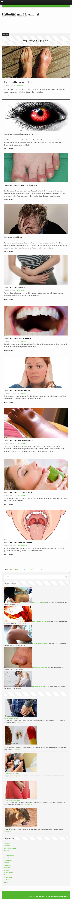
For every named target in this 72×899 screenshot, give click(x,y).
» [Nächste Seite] (44, 569)
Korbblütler (7, 867)
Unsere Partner (8, 877)
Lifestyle (6, 870)
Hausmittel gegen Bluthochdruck (11, 773)
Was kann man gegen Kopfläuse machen (13, 746)
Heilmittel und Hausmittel (20, 14)
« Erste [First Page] (16, 569)
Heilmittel (6, 862)
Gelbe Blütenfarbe (9, 853)
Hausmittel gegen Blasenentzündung (12, 800)
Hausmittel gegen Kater (13, 237)
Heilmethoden (8, 860)
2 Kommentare (20, 188)
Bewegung (7, 845)
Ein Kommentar (22, 443)
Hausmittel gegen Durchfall (14, 287)
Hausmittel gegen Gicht (19, 82)
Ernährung (7, 850)
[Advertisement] (36, 23)
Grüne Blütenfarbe (9, 855)
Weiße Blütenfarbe (9, 880)
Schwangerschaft (9, 875)
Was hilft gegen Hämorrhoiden (11, 718)
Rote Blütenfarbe (8, 872)
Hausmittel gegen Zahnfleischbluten (17, 338)
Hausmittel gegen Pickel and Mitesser (18, 492)
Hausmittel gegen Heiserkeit (10, 828)
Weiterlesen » (21, 722)
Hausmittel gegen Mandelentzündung (18, 542)
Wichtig (6, 882)
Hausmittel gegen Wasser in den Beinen (18, 440)
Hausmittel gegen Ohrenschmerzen (17, 390)
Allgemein (7, 843)
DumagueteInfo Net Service (60, 896)
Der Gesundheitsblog (10, 848)
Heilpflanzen (7, 865)
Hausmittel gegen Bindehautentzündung (19, 134)
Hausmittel (7, 858)
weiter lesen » (8, 96)
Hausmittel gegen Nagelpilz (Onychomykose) (21, 185)
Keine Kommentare (22, 85)
